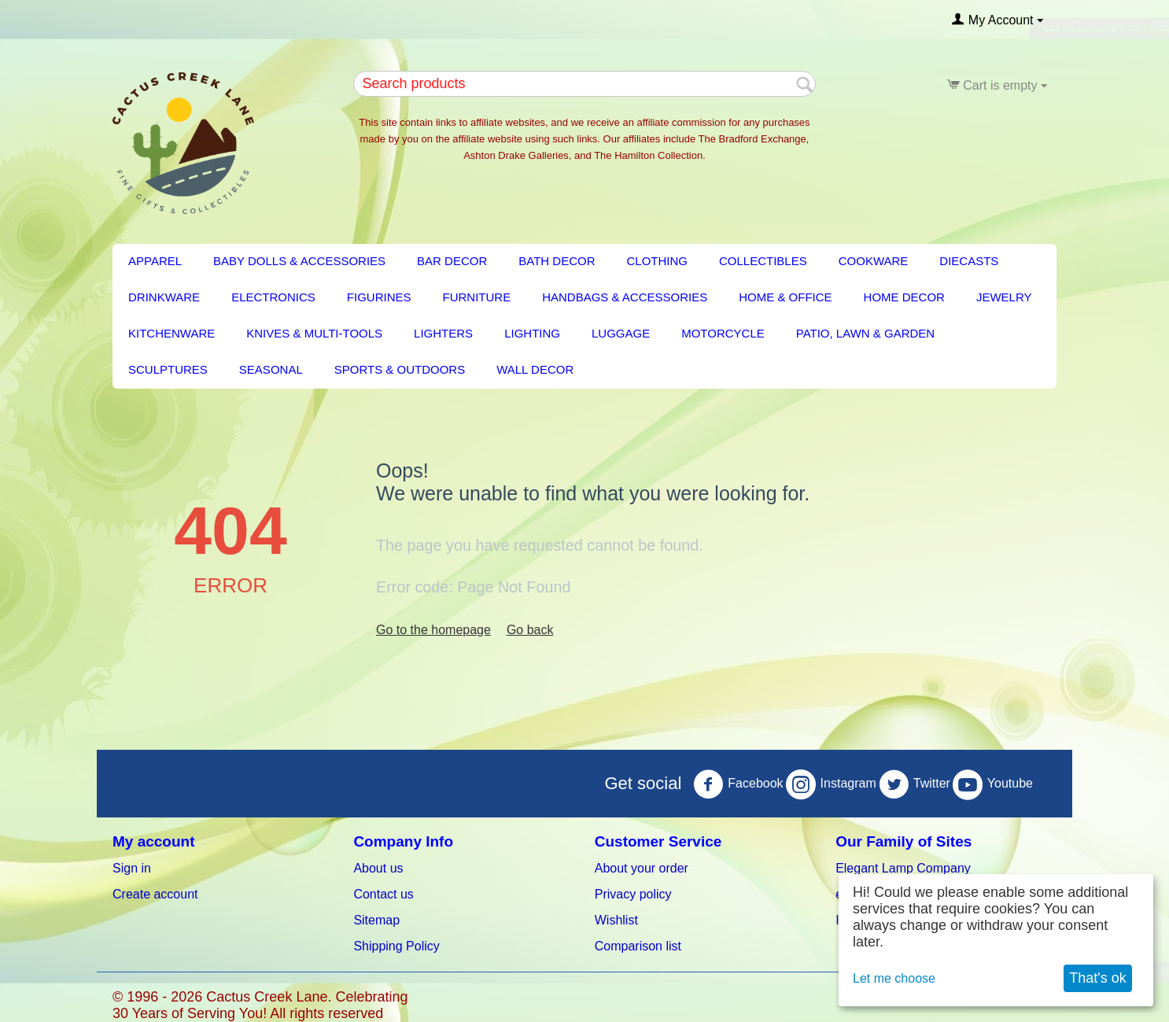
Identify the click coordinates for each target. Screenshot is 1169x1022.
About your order (641, 868)
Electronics (273, 297)
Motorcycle (723, 333)
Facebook (738, 784)
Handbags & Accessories (624, 297)
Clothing (657, 260)
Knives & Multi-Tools (314, 333)
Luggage (621, 333)
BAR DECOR (452, 260)
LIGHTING (532, 333)
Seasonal (271, 369)
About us (378, 868)
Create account (155, 894)
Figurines (379, 297)
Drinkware (164, 297)
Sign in (131, 868)
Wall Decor (534, 369)
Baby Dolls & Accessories (299, 260)
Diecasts (968, 260)
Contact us (383, 894)
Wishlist (616, 920)
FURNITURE (477, 297)
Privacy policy (633, 894)
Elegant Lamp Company (903, 868)
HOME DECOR (904, 297)
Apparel (155, 260)
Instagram (831, 784)
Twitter (914, 784)
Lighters (443, 333)
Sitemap (376, 920)
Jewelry (1004, 297)
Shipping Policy (396, 946)
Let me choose (894, 978)
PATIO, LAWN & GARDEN (865, 333)
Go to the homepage (433, 629)
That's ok (1097, 978)
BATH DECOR (556, 260)
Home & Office (785, 297)
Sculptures (168, 369)
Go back (530, 629)
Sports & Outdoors (399, 369)
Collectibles (763, 260)
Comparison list (638, 946)
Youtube (993, 784)
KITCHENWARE (171, 333)
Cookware (874, 260)
